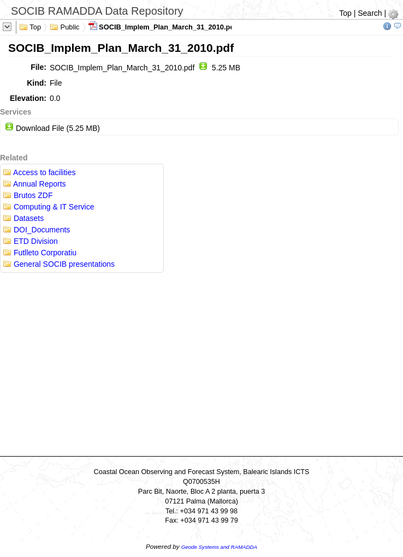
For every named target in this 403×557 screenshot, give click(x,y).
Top (345, 13)
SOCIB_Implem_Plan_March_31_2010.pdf (162, 26)
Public (65, 26)
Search (370, 13)
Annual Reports (34, 183)
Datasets (23, 218)
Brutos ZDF (27, 195)
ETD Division (30, 241)
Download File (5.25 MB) (52, 128)
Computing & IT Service (48, 206)
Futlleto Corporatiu (39, 252)
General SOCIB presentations (59, 264)
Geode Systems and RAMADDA (219, 547)
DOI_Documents (36, 229)
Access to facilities (39, 172)
